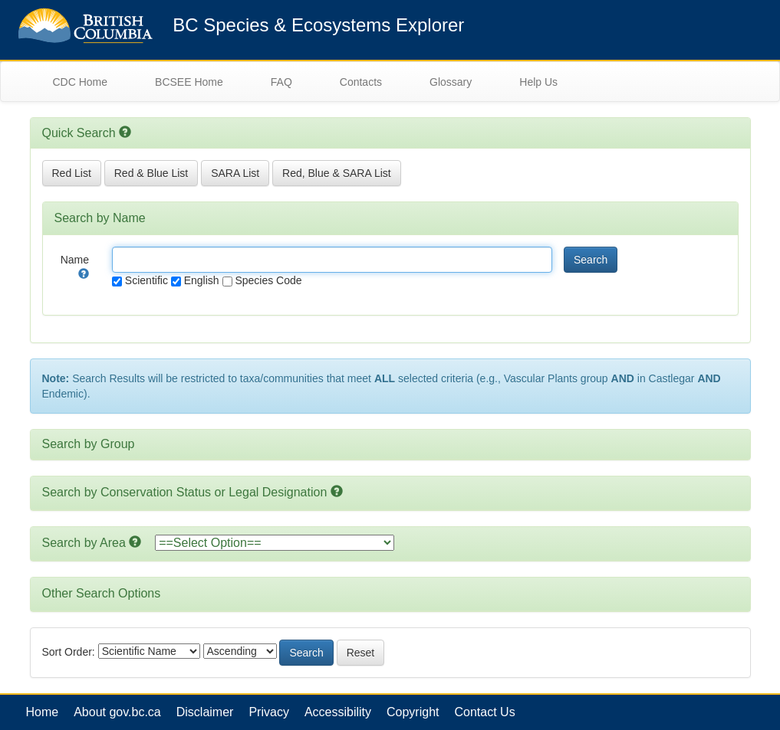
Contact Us (485, 712)
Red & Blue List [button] (151, 173)
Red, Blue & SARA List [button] (336, 173)
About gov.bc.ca (117, 712)
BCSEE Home (189, 82)
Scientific (140, 280)
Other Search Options (101, 593)
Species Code (262, 280)
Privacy (268, 712)
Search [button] (590, 260)
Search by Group (88, 443)
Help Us (538, 82)
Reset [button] (361, 653)
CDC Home (80, 82)
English (195, 280)
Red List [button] (71, 173)
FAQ (281, 82)
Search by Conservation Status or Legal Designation (184, 492)
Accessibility (337, 712)
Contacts (361, 82)
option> (274, 543)
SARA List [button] (235, 173)
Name (75, 266)
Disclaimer (205, 712)
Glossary (450, 82)
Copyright (413, 712)
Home (42, 712)
